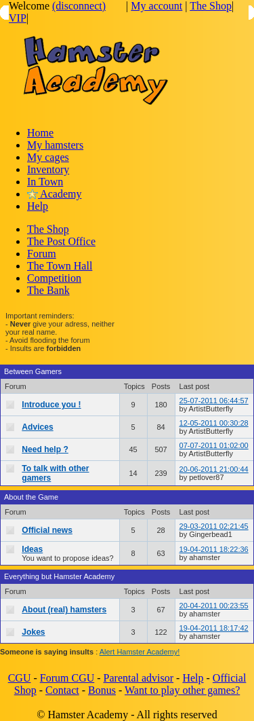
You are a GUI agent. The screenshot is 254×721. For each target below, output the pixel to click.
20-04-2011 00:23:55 (214, 606)
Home (40, 132)
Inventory (48, 169)
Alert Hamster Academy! (140, 652)
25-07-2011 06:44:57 (214, 400)
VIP (17, 18)
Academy (54, 194)
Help (37, 206)
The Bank (48, 290)
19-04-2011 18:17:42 (214, 628)
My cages (48, 157)
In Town (45, 181)
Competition (54, 278)
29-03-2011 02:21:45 (214, 526)
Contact (62, 690)
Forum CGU (67, 678)
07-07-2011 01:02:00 (214, 445)
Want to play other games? (182, 690)
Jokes (33, 632)
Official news (47, 530)
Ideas (32, 549)
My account (156, 6)
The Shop (211, 6)
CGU (19, 678)
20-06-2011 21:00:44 (214, 469)
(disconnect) (79, 6)
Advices (37, 427)
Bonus (102, 690)
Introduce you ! (51, 404)
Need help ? (45, 449)
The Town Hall (59, 266)
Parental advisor (139, 678)
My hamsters (55, 145)
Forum (41, 253)
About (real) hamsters (64, 609)
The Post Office (61, 241)
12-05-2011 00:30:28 (214, 423)
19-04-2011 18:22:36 (214, 549)
